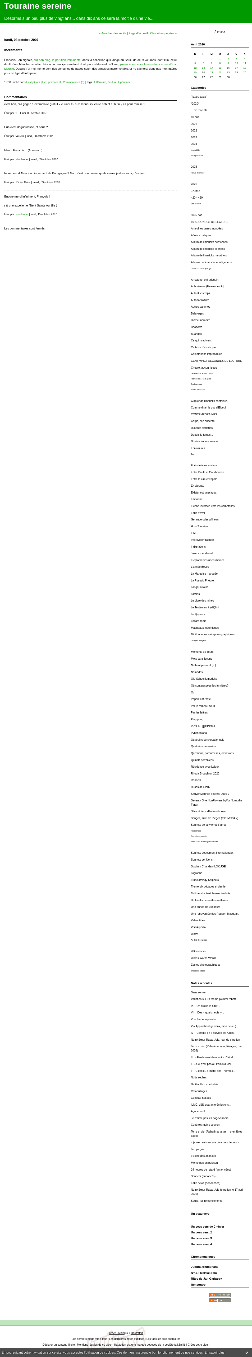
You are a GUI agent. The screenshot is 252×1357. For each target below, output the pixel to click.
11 (244, 63)
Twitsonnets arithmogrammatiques (204, 841)
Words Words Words (203, 958)
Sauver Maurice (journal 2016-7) (210, 793)
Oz (192, 692)
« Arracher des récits (112, 33)
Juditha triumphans (204, 1266)
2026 (194, 184)
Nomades (197, 672)
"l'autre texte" (199, 96)
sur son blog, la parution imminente (57, 60)
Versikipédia (198, 927)
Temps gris (197, 1149)
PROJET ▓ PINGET (203, 726)
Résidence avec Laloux (205, 766)
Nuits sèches (199, 1077)
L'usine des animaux (203, 1155)
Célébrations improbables (206, 354)
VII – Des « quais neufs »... (207, 1012)
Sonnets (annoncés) (203, 1176)
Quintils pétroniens (202, 760)
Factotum (196, 499)
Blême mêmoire (200, 320)
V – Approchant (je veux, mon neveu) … (215, 1026)
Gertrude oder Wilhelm (205, 519)
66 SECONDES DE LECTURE (209, 221)
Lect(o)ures (198, 614)
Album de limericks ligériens (208, 248)
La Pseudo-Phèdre (202, 580)
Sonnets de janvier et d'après (208, 824)
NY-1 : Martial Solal (204, 1272)
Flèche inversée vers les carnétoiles (213, 506)
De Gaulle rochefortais (204, 1084)
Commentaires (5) (73, 82)
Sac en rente (196, 204)
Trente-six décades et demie (208, 886)
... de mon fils (199, 110)
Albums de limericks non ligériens (211, 262)
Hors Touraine (199, 526)
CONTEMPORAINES (204, 414)
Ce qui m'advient (201, 340)
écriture (112, 82)
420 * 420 (197, 197)
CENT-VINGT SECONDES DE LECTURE (216, 360)
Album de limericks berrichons (209, 242)
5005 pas (196, 215)
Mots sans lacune (201, 658)
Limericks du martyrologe (201, 268)
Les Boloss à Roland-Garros (202, 373)
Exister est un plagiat (203, 492)
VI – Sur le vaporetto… (205, 1019)
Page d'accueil (138, 33)
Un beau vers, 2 (201, 1232)
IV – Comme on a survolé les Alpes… (213, 1032)
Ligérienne (124, 82)
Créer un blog (117, 1333)
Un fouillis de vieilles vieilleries (209, 900)
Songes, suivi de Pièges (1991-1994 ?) (214, 818)
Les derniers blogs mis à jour (89, 1338)
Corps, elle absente (203, 421)
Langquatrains (199, 587)
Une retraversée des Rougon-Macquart (215, 913)
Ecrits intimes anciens (204, 465)
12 (195, 67)
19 (195, 72)
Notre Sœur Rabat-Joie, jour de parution (215, 1039)
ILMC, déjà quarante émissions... (211, 1104)
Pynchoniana (199, 732)
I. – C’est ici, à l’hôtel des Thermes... (213, 1070)
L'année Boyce (200, 566)
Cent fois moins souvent (205, 1124)
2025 (194, 166)
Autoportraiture (200, 300)
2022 (194, 130)
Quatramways (196, 384)
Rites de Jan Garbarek (206, 1278)
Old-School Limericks (204, 678)
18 (244, 67)
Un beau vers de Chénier (207, 1226)
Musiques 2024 (197, 155)
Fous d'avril (198, 512)
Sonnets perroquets (199, 836)
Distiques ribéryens (198, 640)
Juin (192, 454)
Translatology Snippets (205, 880)
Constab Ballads (201, 1097)
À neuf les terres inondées (207, 228)
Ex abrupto (197, 485)
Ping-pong (197, 719)
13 (203, 67)
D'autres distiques (202, 427)
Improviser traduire (202, 539)
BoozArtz (196, 327)
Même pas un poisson (204, 1162)
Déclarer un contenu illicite (59, 1344)
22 (220, 72)
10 (236, 63)
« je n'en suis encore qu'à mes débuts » (215, 1142)
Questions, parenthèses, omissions (212, 753)
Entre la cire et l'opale (204, 479)
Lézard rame (198, 620)
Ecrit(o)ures (198, 448)
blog (205, 1344)
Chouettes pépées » (163, 33)
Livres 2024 (195, 150)
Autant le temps (200, 293)
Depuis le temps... (202, 434)
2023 (194, 137)
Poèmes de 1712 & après (201, 379)
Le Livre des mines (202, 600)
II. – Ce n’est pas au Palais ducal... (212, 1064)
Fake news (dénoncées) (205, 1183)
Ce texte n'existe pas (203, 347)
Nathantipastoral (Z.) (203, 665)
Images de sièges (198, 971)
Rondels (196, 780)
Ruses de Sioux (200, 787)
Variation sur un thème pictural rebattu (214, 999)
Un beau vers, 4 (201, 1244)
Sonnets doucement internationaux (212, 852)
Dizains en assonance (204, 441)
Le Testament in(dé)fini (205, 607)
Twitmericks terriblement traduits (210, 893)
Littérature (100, 82)
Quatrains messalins (203, 746)
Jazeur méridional (202, 553)
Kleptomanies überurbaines (207, 560)
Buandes (196, 333)
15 (220, 67)
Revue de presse (197, 173)
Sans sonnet (198, 992)
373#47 (195, 191)
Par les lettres (199, 712)
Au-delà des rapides (199, 940)
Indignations (198, 546)
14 (211, 67)
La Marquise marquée (204, 573)
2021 (194, 124)
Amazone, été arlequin (204, 279)
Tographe (196, 873)
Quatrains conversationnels (207, 739)
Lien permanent (51, 82)
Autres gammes (200, 306)
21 (211, 72)
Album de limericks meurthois (209, 255)
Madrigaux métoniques (205, 627)
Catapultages (199, 1091)
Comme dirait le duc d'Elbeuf (208, 407)
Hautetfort (137, 1333)
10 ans (195, 117)
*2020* (195, 103)
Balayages (197, 313)
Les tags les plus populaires (163, 1338)
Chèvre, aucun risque (204, 367)
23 (228, 72)
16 (228, 67)
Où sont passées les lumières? (209, 685)
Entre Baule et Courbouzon (207, 472)
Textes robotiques (198, 389)
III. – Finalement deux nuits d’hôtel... (213, 1057)
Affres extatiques (201, 235)
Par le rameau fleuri (203, 706)
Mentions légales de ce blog (94, 1344)
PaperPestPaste (201, 699)
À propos (220, 31)
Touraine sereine (37, 6)
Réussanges (196, 831)
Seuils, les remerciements (206, 1200)
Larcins (195, 594)
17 (236, 67)
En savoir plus (214, 1352)
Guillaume (22, 214)
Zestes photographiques (206, 964)
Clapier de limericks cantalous (209, 401)
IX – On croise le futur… (205, 1005)
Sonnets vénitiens (202, 859)
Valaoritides (198, 920)
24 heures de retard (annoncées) (211, 1169)
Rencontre (198, 1284)
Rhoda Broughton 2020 (205, 773)
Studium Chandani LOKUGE (208, 866)
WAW (194, 934)
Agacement (198, 1111)
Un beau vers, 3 (201, 1238)
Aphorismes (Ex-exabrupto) (207, 286)
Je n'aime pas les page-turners (209, 1118)
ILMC (194, 533)
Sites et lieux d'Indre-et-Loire (208, 811)
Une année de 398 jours (205, 906)
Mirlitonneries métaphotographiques (213, 634)
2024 (194, 144)
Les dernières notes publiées (126, 1338)
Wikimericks (198, 951)
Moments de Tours (202, 651)
